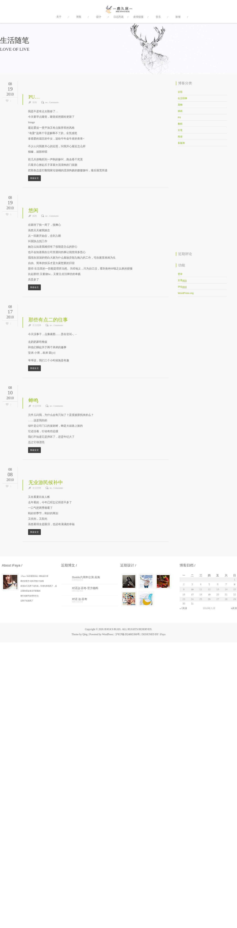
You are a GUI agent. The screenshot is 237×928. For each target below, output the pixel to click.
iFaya (162, 634)
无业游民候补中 (45, 482)
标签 (178, 16)
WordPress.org (185, 293)
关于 (58, 16)
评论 (182, 286)
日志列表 (118, 16)
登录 (180, 274)
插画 (34, 102)
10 (192, 589)
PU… (34, 97)
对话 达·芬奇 (79, 599)
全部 (180, 92)
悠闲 (33, 210)
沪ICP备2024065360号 (127, 634)
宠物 (180, 104)
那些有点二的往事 (48, 320)
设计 (98, 16)
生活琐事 (36, 325)
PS (179, 117)
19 (209, 594)
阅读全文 (34, 178)
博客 (78, 16)
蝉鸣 (33, 400)
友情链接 (138, 16)
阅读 (180, 136)
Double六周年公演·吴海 (86, 577)
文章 (182, 280)
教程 (180, 123)
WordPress (107, 634)
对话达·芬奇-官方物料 (85, 588)
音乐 (158, 16)
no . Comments (52, 102)
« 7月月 (183, 608)
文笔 (180, 130)
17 (192, 594)
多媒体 (181, 143)
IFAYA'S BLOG (112, 629)
